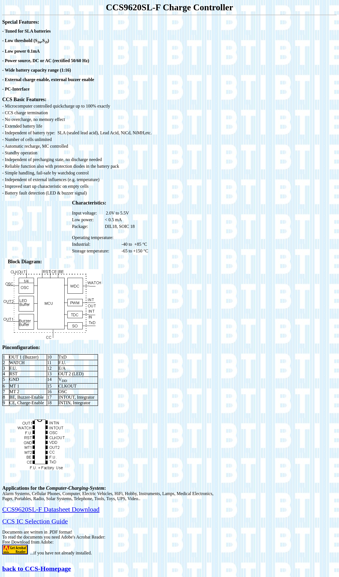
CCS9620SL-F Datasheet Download (50, 509)
